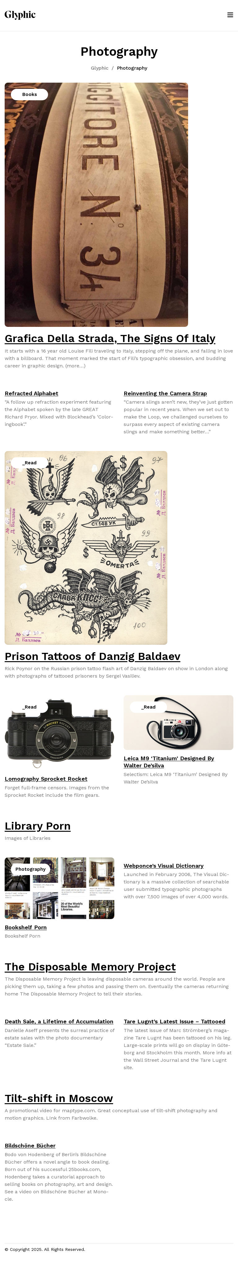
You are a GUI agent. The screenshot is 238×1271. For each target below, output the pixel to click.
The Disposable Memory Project (90, 966)
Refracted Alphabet (31, 393)
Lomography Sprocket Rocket (46, 778)
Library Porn (38, 825)
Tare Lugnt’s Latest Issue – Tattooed (174, 1021)
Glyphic (99, 68)
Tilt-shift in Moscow (59, 1098)
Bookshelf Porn (26, 927)
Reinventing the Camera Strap (165, 393)
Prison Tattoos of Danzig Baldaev (92, 656)
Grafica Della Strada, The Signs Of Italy (110, 338)
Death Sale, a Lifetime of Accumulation (59, 1021)
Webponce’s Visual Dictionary (164, 865)
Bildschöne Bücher (30, 1145)
